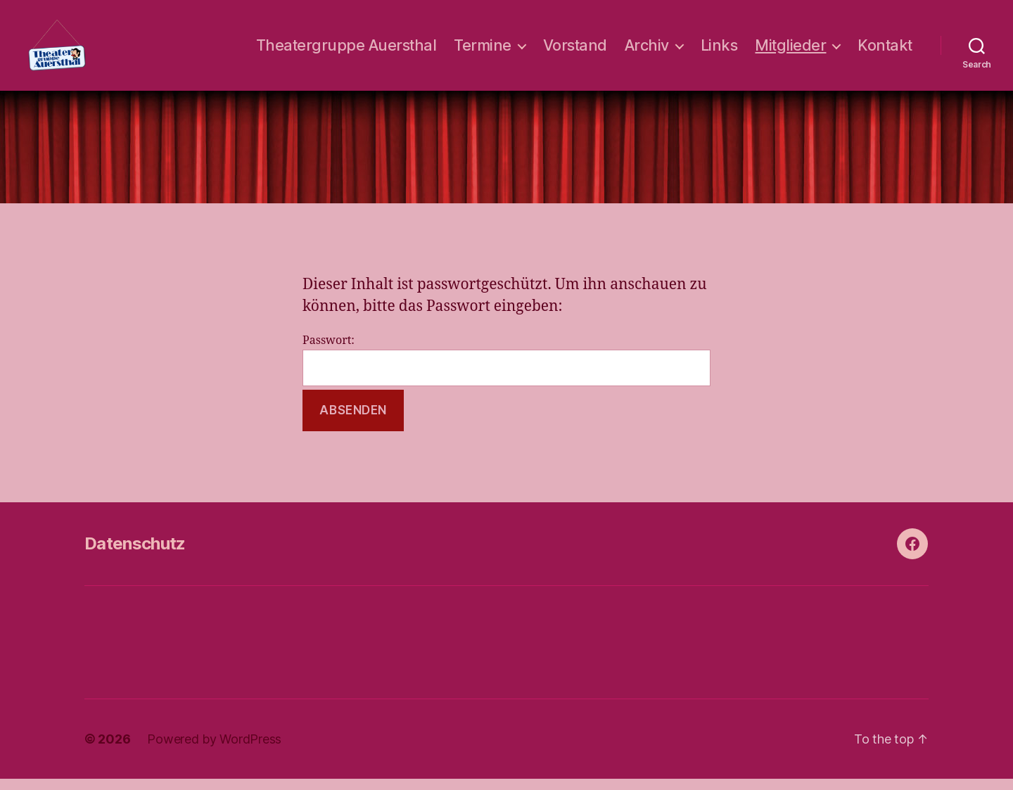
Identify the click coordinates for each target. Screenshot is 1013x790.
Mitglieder (790, 51)
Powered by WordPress (214, 750)
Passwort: (506, 371)
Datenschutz (135, 554)
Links (719, 51)
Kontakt (885, 51)
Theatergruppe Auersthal (346, 51)
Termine (482, 51)
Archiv (647, 51)
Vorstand (575, 51)
